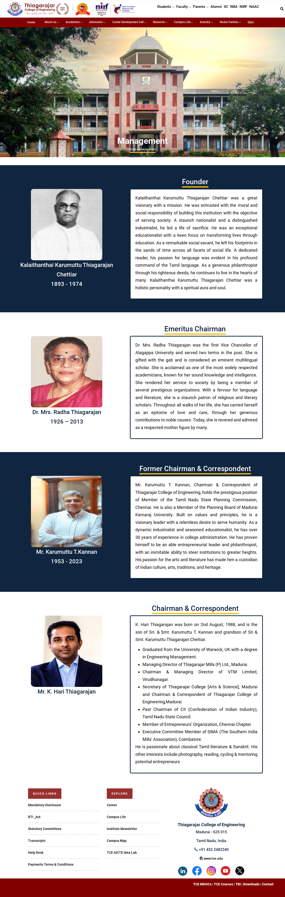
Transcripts (36, 841)
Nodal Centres (229, 22)
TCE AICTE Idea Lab (122, 852)
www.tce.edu (211, 858)
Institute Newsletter (122, 829)
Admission (96, 22)
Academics (73, 22)
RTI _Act (34, 817)
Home (31, 22)
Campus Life (182, 22)
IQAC (251, 22)
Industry (205, 22)
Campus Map (117, 841)
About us (50, 22)
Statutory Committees (44, 829)
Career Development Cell (127, 22)
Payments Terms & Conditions (51, 864)
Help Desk (35, 852)
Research (159, 22)
